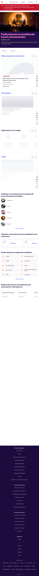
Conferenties (19, 500)
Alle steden (19, 531)
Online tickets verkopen (19, 487)
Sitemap (19, 476)
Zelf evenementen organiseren (19, 457)
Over (19, 562)
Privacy (33, 566)
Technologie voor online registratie (19, 494)
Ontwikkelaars (16, 566)
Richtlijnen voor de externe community (19, 479)
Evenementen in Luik (19, 524)
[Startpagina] (2, 2)
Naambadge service (19, 463)
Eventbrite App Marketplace (19, 473)
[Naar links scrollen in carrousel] (32, 128)
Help (26, 562)
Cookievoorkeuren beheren (30, 569)
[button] (5, 50)
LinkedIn (19, 549)
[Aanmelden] (30, 2)
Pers (35, 562)
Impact (4, 566)
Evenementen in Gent (19, 518)
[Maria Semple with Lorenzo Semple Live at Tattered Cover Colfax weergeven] (17, 67)
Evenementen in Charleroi (19, 521)
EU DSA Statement (20, 569)
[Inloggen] (23, 2)
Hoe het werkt (20, 450)
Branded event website (19, 460)
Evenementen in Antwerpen (19, 515)
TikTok (19, 555)
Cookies (12, 569)
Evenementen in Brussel (19, 528)
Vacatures (30, 562)
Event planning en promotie (19, 507)
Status (22, 566)
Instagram (19, 552)
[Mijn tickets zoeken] (14, 2)
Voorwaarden (27, 566)
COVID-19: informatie (19, 470)
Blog (22, 562)
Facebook (19, 545)
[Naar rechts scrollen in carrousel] (36, 56)
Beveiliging (9, 566)
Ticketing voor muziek (19, 497)
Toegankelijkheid (6, 569)
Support (19, 539)
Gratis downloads (19, 503)
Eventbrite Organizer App (19, 466)
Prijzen (19, 454)
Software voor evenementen (19, 491)
